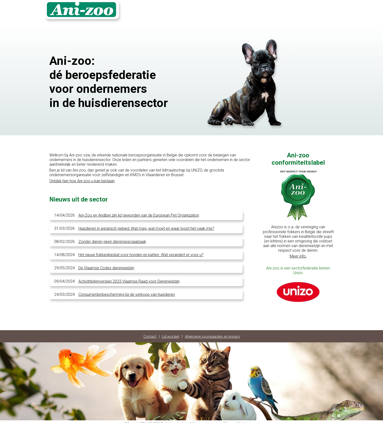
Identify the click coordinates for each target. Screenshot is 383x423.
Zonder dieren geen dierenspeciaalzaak (112, 238)
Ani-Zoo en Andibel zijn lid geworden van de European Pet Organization (138, 212)
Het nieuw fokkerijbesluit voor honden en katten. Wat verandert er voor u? (140, 251)
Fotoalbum (303, 11)
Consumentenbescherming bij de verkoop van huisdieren (126, 291)
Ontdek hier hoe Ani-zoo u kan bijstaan (82, 177)
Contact (283, 11)
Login (321, 11)
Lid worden (168, 333)
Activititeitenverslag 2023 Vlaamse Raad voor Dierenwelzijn (129, 278)
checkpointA (184, 420)
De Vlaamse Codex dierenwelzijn (106, 264)
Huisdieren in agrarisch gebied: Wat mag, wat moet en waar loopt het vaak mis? (146, 225)
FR (332, 11)
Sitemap (230, 420)
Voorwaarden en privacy (208, 420)
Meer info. (298, 253)
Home (267, 11)
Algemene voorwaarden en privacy (213, 333)
